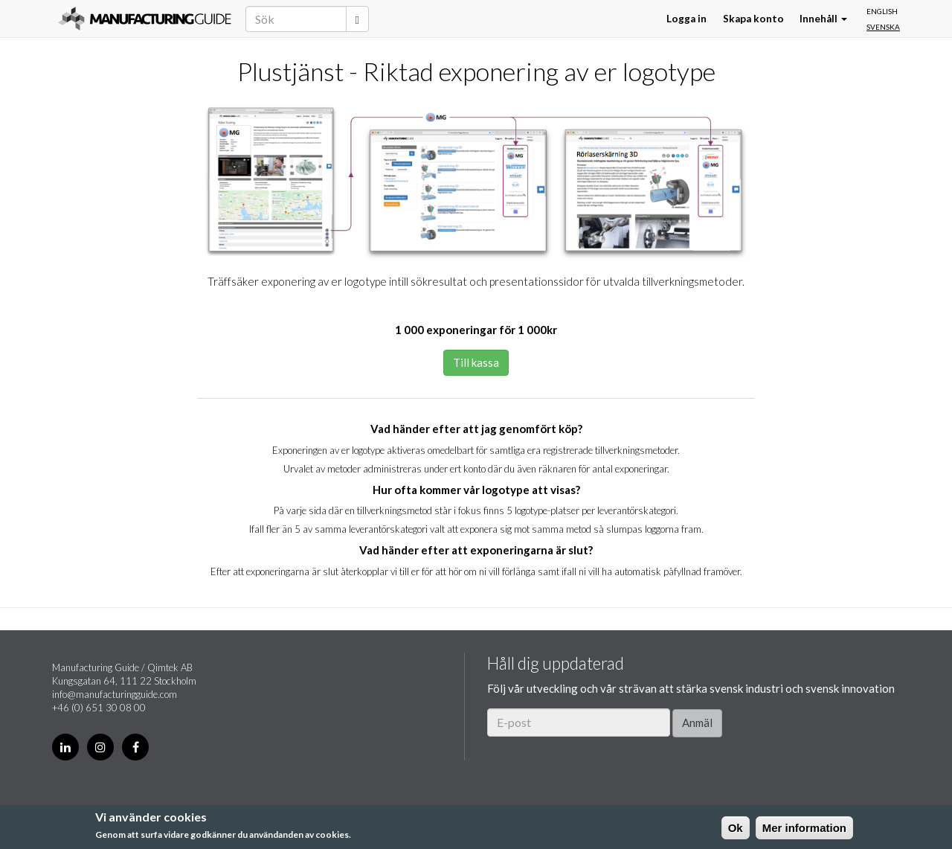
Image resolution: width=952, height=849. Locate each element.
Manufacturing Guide (144, 19)
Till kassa (476, 362)
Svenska (883, 26)
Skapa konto (753, 19)
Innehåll (823, 19)
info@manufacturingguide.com (114, 694)
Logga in (686, 19)
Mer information (804, 827)
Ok (735, 827)
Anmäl (697, 722)
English (882, 11)
